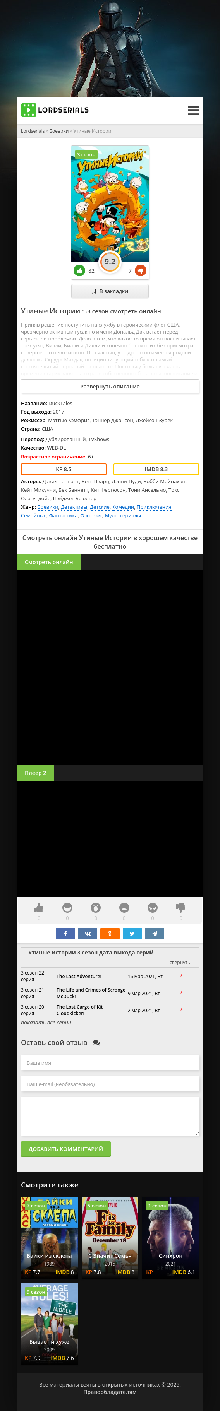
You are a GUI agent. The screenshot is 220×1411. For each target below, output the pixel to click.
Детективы (74, 506)
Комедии (123, 506)
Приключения (154, 506)
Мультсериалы (123, 515)
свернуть (180, 962)
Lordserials (33, 131)
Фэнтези (91, 515)
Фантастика (63, 515)
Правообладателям (109, 1392)
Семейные (33, 515)
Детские (100, 506)
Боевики (59, 131)
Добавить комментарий (66, 1149)
